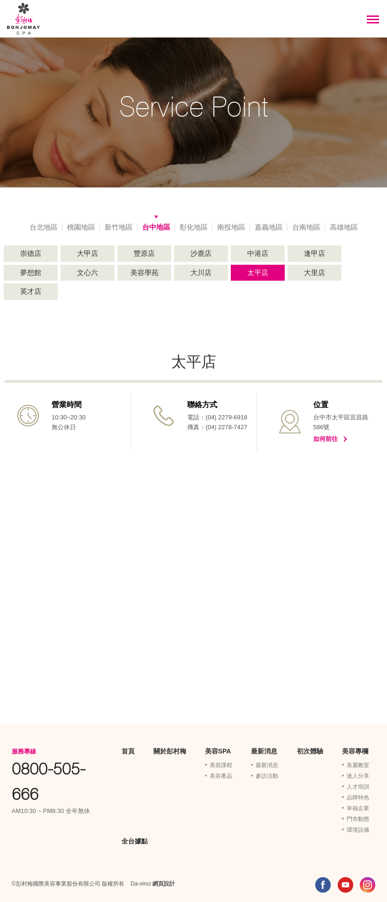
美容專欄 (355, 751)
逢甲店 (314, 253)
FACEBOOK (323, 885)
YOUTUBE (345, 885)
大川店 (201, 272)
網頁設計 (163, 883)
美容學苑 (144, 272)
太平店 (257, 272)
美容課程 (221, 765)
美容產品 (221, 776)
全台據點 (134, 841)
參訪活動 (267, 776)
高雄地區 (344, 227)
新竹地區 (119, 227)
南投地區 (231, 227)
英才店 (30, 291)
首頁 (128, 751)
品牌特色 (358, 797)
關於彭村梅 (169, 751)
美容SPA (218, 751)
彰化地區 (194, 227)
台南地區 (306, 227)
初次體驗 (310, 751)
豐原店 (144, 253)
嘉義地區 (269, 227)
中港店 (257, 253)
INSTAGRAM (367, 885)
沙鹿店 (201, 253)
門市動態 (358, 819)
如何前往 (325, 438)
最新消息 (264, 751)
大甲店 (87, 253)
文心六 (87, 272)
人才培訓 (358, 786)
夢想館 (30, 272)
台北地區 (44, 227)
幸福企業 (358, 808)
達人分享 (358, 776)
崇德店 (30, 253)
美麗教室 (358, 765)
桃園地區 (81, 227)
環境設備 (358, 830)
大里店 (314, 272)
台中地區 (156, 227)
